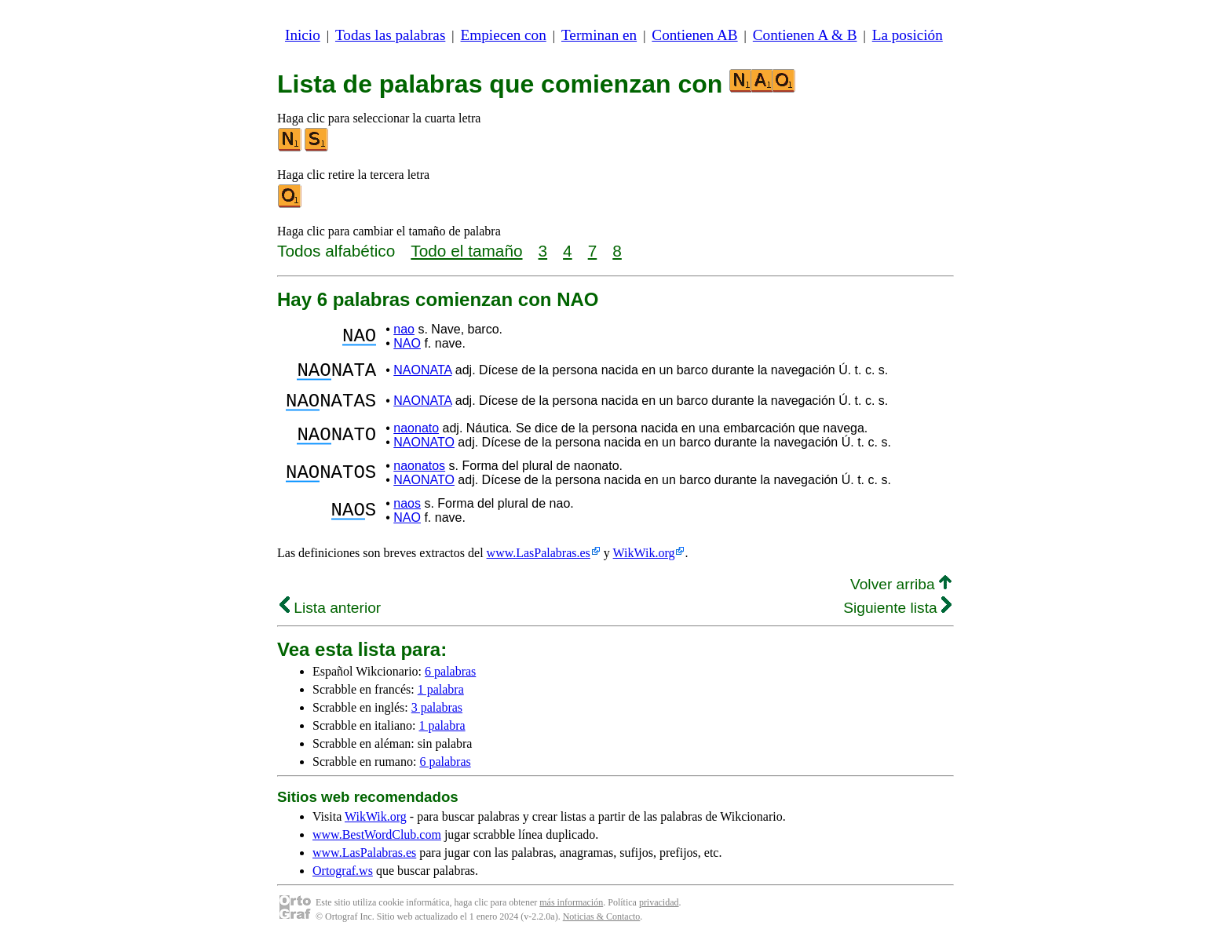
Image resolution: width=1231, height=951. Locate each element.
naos (407, 512)
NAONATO (424, 451)
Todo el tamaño (466, 251)
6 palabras (450, 680)
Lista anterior (330, 617)
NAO (407, 343)
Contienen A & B (805, 35)
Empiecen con (503, 35)
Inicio (302, 35)
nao (404, 329)
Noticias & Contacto (602, 925)
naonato (416, 437)
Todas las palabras (390, 35)
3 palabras (436, 716)
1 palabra (441, 698)
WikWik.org (644, 562)
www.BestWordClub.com (376, 844)
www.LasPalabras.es (538, 562)
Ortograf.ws (342, 880)
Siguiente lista (897, 617)
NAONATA (422, 372)
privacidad (659, 911)
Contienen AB (694, 35)
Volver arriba (901, 593)
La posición (907, 35)
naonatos (419, 475)
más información (571, 911)
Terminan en (599, 35)
